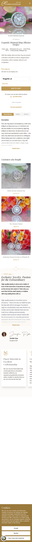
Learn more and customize (16, 538)
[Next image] (30, 20)
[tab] (8, 114)
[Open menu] (29, 3)
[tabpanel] (16, 135)
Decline (16, 533)
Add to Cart (16, 88)
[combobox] (16, 79)
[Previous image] (1, 20)
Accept (16, 528)
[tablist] (16, 114)
